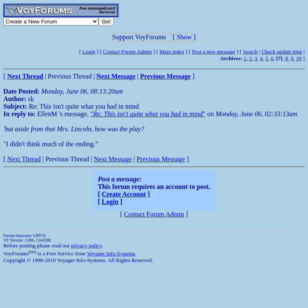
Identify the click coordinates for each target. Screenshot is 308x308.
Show (184, 37)
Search (250, 51)
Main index (171, 51)
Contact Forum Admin (127, 51)
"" (147, 113)
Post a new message (213, 51)
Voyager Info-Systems (111, 253)
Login (88, 51)
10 (298, 58)
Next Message (113, 159)
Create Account (124, 194)
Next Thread (23, 159)
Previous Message (160, 159)
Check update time (282, 51)
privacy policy (86, 245)
